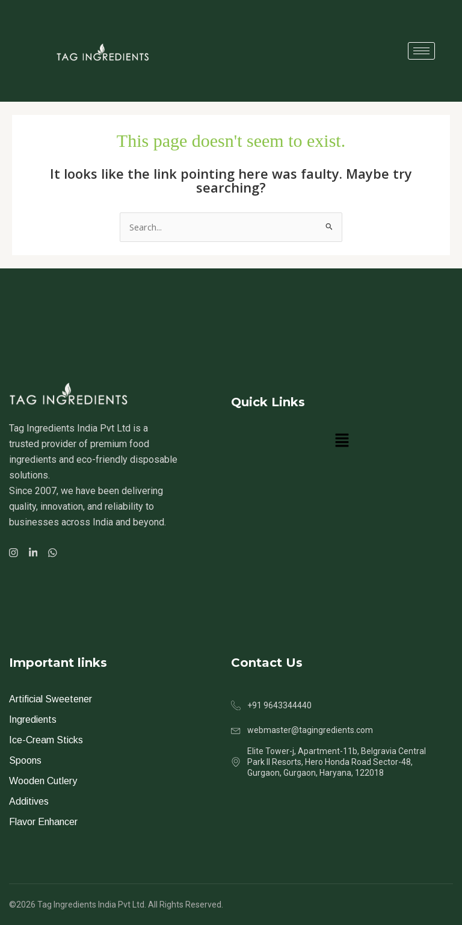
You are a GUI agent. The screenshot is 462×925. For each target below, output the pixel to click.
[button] (342, 440)
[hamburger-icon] (421, 51)
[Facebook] (15, 551)
